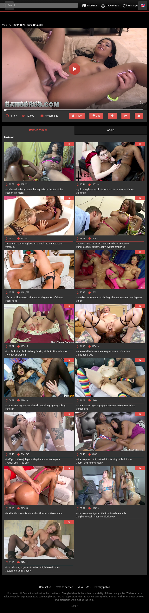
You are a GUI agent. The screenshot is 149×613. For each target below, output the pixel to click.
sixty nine (123, 405)
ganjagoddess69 (107, 405)
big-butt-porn (41, 459)
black (80, 405)
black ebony (96, 462)
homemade (21, 513)
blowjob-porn (25, 459)
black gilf (50, 351)
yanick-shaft (13, 462)
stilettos (130, 189)
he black (22, 351)
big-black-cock (91, 189)
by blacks (62, 351)
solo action (124, 351)
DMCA (79, 587)
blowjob (82, 192)
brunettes (35, 297)
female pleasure (108, 351)
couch (10, 192)
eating (114, 459)
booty (28, 570)
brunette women (120, 297)
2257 (89, 587)
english (10, 408)
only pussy (136, 297)
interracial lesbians (87, 351)
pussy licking (59, 405)
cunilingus (91, 405)
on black (11, 351)
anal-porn (55, 459)
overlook (118, 189)
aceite (10, 513)
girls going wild (85, 354)
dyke (132, 405)
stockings (93, 297)
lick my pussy (85, 459)
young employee (116, 247)
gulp (80, 189)
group (97, 513)
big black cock (85, 516)
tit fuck (81, 243)
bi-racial (19, 192)
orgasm (11, 247)
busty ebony (99, 247)
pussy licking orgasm (18, 567)
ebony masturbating (29, 189)
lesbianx (11, 243)
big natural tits (101, 459)
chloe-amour (21, 297)
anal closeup (84, 247)
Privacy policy (102, 587)
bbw (61, 189)
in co (80, 300)
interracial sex (94, 243)
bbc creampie (85, 513)
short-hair (107, 189)
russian (34, 567)
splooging (31, 243)
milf (21, 570)
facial (9, 297)
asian (27, 405)
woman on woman (16, 354)
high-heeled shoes (50, 567)
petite (20, 243)
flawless (44, 513)
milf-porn (11, 459)
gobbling (105, 297)
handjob (82, 297)
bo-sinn (25, 462)
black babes (126, 459)
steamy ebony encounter (116, 243)
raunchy (33, 513)
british (35, 405)
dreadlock (83, 408)
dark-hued (12, 300)
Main (5, 25)
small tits (43, 243)
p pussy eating (14, 405)
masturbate (56, 243)
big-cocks (47, 297)
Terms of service (63, 587)
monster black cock (105, 516)
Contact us (45, 587)
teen (53, 513)
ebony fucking (36, 351)
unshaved (11, 189)
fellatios (59, 297)
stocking (45, 405)
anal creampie (118, 513)
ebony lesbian (49, 189)
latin (60, 513)
